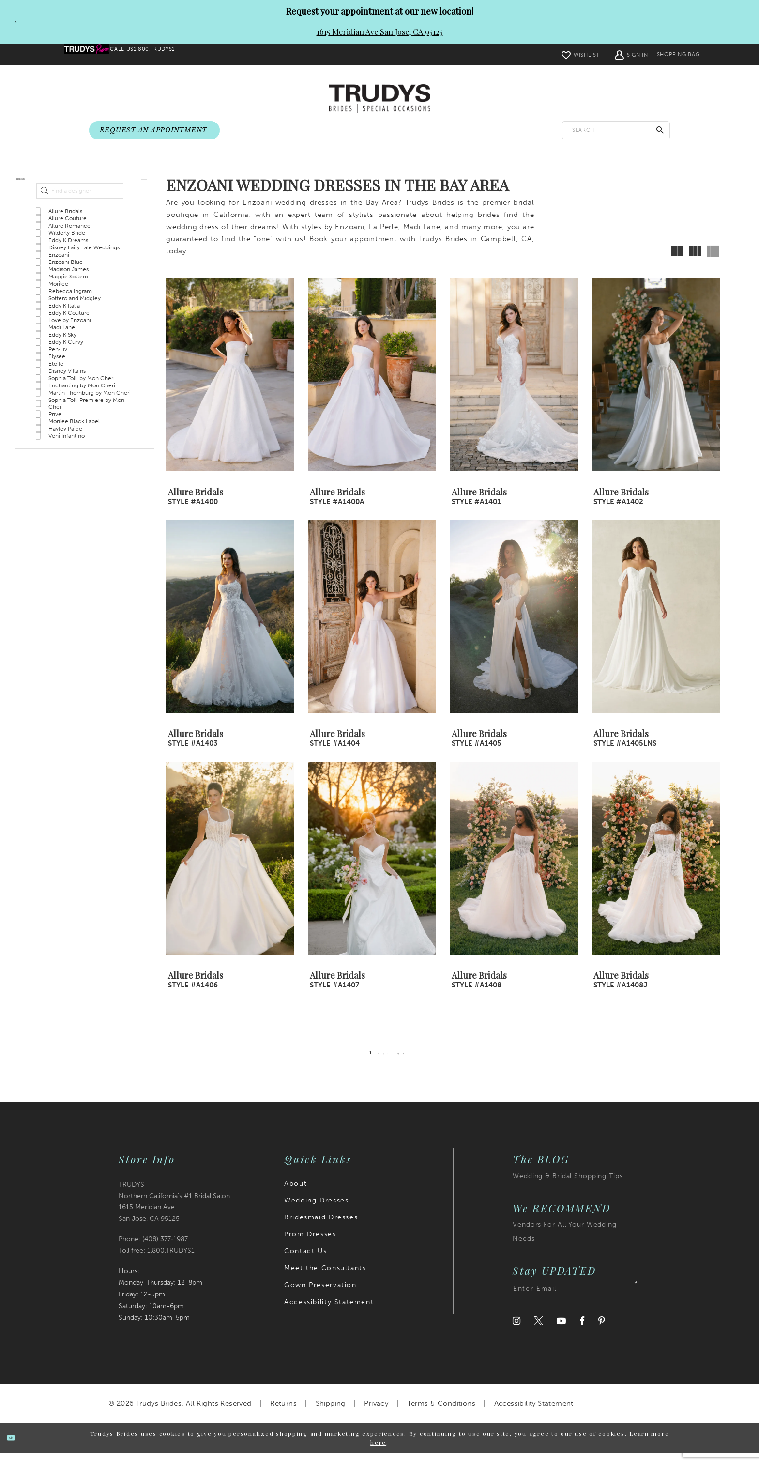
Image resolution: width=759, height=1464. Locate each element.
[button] (605, 54)
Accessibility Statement (329, 1313)
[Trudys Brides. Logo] (379, 99)
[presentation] (230, 386)
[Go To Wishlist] (554, 54)
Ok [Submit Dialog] (20, 1448)
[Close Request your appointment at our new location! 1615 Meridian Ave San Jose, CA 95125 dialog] (11, 22)
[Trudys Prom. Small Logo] (95, 54)
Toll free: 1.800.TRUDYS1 (157, 1262)
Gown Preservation (320, 1296)
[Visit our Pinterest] (602, 1332)
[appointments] (154, 131)
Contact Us (305, 1262)
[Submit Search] (660, 130)
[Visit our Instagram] (516, 1332)
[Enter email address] (575, 1300)
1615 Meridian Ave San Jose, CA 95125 (380, 32)
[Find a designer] (80, 221)
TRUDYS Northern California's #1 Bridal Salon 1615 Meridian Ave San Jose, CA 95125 (174, 1212)
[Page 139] (414, 1063)
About (295, 1194)
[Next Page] (429, 1063)
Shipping (331, 1414)
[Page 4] (385, 1063)
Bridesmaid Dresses (321, 1228)
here (378, 1454)
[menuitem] (95, 54)
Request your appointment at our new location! (379, 11)
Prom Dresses (310, 1245)
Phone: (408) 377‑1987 (153, 1251)
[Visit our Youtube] (561, 1332)
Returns (283, 1414)
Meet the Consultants (325, 1279)
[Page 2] (361, 1063)
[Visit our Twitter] (538, 1332)
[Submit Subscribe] (629, 1300)
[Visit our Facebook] (582, 1332)
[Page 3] (373, 1063)
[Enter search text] (616, 130)
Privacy (376, 1414)
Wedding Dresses (316, 1211)
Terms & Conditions (441, 1414)
